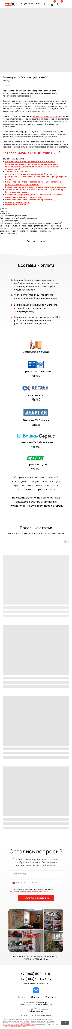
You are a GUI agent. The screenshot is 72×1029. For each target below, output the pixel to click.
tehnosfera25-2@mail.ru (36, 983)
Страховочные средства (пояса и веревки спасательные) (33, 194)
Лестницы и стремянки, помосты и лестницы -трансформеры (35, 189)
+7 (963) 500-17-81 (36, 973)
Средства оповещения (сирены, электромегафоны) (30, 199)
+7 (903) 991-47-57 (36, 979)
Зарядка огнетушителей (17, 171)
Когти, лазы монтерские (17, 192)
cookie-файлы (25, 1023)
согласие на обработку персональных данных (19, 1024)
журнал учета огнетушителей (46, 116)
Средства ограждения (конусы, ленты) (24, 197)
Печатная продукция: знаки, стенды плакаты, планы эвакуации (36, 187)
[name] (36, 873)
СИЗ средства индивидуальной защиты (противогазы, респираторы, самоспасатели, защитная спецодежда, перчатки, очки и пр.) (37, 176)
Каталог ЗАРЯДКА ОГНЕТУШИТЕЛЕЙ (32, 153)
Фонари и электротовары (17, 202)
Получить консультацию (36, 897)
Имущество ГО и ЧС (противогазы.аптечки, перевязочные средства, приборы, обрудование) (33, 183)
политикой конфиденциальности (36, 891)
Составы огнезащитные (16, 204)
